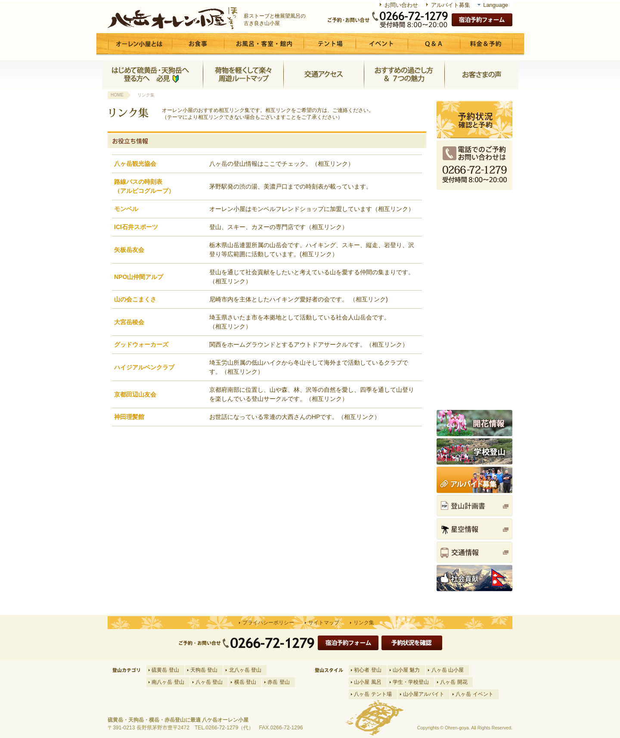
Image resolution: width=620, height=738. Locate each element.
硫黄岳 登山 (165, 670)
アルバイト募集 (450, 5)
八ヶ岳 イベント (474, 694)
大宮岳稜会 (129, 322)
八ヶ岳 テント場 (372, 694)
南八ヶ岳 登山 (168, 682)
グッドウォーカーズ (141, 344)
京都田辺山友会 (135, 394)
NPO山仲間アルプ (138, 276)
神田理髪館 (129, 416)
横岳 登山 (245, 682)
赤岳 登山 (278, 682)
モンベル (126, 208)
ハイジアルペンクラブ (144, 367)
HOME (117, 95)
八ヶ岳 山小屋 (447, 670)
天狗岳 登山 (203, 670)
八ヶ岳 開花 (453, 682)
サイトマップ (323, 623)
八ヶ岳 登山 (209, 682)
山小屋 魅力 (406, 670)
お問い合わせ (401, 5)
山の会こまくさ (135, 299)
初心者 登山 (367, 670)
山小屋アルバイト (423, 694)
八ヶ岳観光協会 (135, 163)
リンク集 (363, 623)
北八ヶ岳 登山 (245, 670)
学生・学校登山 (411, 682)
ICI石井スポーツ (136, 226)
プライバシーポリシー (268, 623)
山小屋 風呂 (367, 682)
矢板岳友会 (129, 249)
